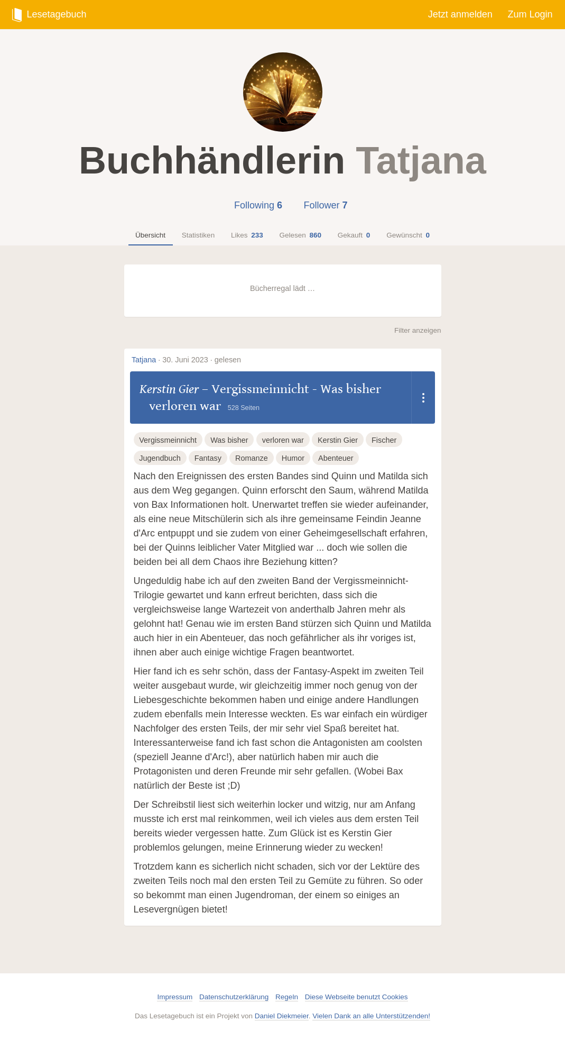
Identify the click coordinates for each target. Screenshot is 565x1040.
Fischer (384, 440)
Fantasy (207, 458)
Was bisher (229, 440)
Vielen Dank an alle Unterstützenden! (371, 1016)
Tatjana (144, 359)
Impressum (174, 997)
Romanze (251, 458)
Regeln (286, 997)
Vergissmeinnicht (168, 440)
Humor (293, 458)
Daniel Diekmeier (282, 1016)
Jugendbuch (159, 458)
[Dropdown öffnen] (423, 397)
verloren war (283, 440)
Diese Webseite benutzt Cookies (356, 997)
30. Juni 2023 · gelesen (201, 359)
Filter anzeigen (417, 330)
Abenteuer (335, 458)
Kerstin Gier (169, 389)
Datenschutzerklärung (233, 997)
